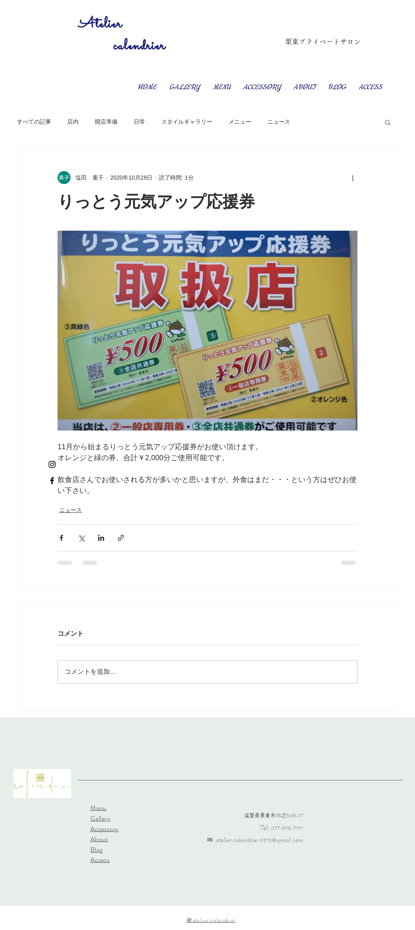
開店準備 (106, 121)
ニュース (278, 121)
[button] (387, 122)
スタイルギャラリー (186, 121)
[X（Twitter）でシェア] (81, 538)
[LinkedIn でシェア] (101, 538)
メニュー (240, 121)
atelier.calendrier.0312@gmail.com (259, 840)
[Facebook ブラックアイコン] (52, 480)
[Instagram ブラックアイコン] (52, 464)
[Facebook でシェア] (61, 538)
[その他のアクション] (352, 177)
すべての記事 (34, 121)
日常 (139, 121)
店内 (73, 121)
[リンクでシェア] (121, 538)
